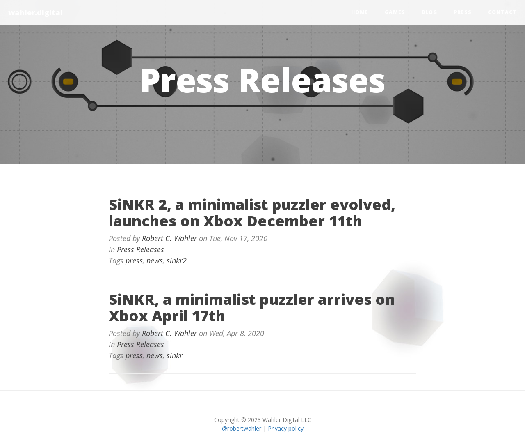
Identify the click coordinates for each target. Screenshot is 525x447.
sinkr (175, 355)
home (359, 12)
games (395, 12)
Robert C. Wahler (169, 238)
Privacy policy (286, 428)
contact (502, 12)
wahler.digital (35, 12)
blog (429, 12)
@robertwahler (241, 428)
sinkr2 (177, 260)
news (154, 260)
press (463, 12)
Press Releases (140, 249)
